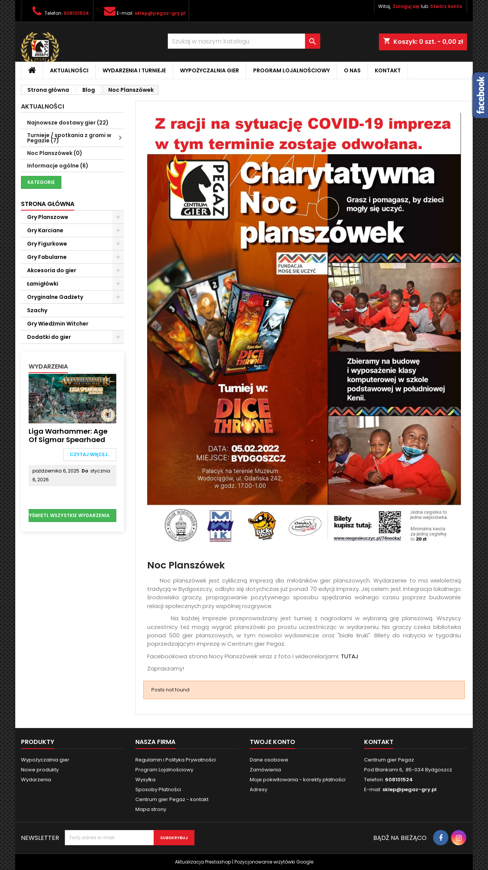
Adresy (258, 789)
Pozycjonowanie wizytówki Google (273, 862)
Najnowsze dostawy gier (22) (68, 122)
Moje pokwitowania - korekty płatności (297, 779)
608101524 (76, 13)
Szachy (37, 310)
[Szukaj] (244, 41)
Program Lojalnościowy (291, 70)
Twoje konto (272, 742)
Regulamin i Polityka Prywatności (175, 759)
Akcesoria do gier (51, 270)
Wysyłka (145, 779)
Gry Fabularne (47, 257)
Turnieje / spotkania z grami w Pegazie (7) (75, 138)
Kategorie (41, 182)
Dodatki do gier (49, 337)
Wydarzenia (48, 366)
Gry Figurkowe (47, 243)
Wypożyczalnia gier (209, 70)
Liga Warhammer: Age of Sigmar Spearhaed (68, 435)
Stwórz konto (446, 6)
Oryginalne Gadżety (55, 297)
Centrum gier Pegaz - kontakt (172, 799)
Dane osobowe (269, 759)
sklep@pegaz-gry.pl (160, 13)
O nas (352, 70)
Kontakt (388, 70)
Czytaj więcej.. (90, 454)
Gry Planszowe (47, 217)
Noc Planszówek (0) (54, 153)
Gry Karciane (45, 230)
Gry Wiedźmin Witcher (57, 323)
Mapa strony (150, 809)
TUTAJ (349, 656)
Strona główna (47, 204)
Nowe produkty (40, 769)
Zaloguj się (406, 6)
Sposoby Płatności (158, 789)
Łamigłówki (42, 283)
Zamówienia (265, 769)
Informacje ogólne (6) (57, 165)
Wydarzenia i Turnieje (134, 70)
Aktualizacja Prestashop (203, 862)
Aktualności (69, 70)
